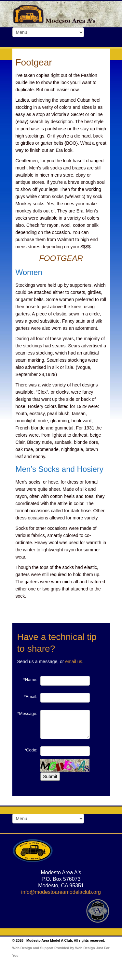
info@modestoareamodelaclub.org (61, 892)
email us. (74, 661)
